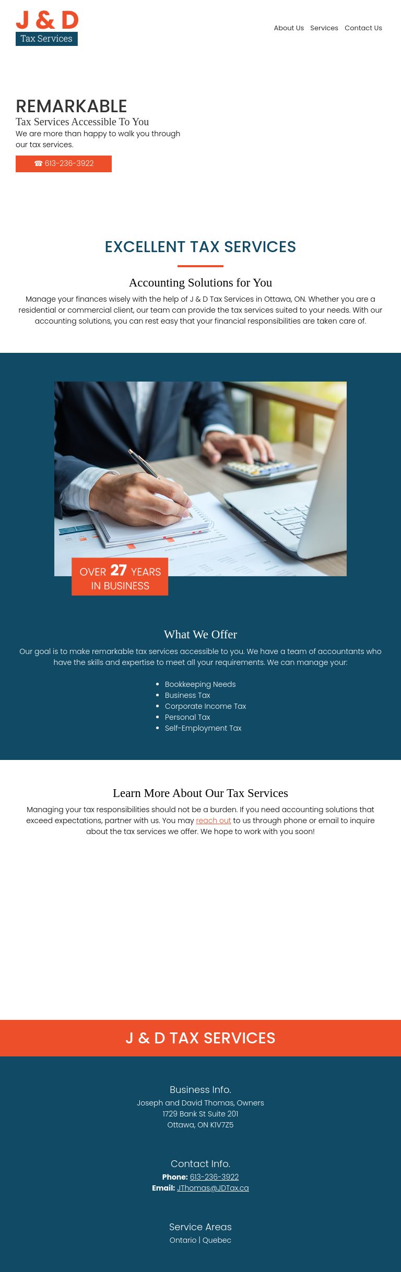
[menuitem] (288, 28)
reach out (213, 820)
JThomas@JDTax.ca (213, 1188)
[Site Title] (47, 28)
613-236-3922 (214, 1177)
